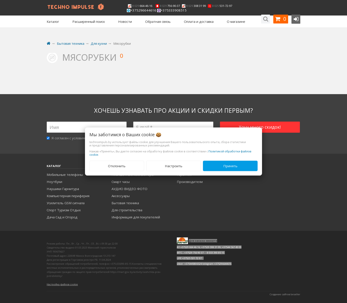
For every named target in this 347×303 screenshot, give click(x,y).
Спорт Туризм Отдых (64, 210)
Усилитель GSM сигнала (66, 203)
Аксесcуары (121, 196)
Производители (190, 181)
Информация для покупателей (136, 217)
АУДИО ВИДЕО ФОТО (129, 188)
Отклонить (116, 166)
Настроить (173, 166)
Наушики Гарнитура (63, 188)
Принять (230, 166)
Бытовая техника (125, 203)
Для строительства (127, 210)
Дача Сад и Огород (62, 217)
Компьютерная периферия (68, 196)
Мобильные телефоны (65, 174)
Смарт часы (121, 181)
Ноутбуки (54, 181)
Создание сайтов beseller (285, 294)
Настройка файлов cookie (62, 284)
